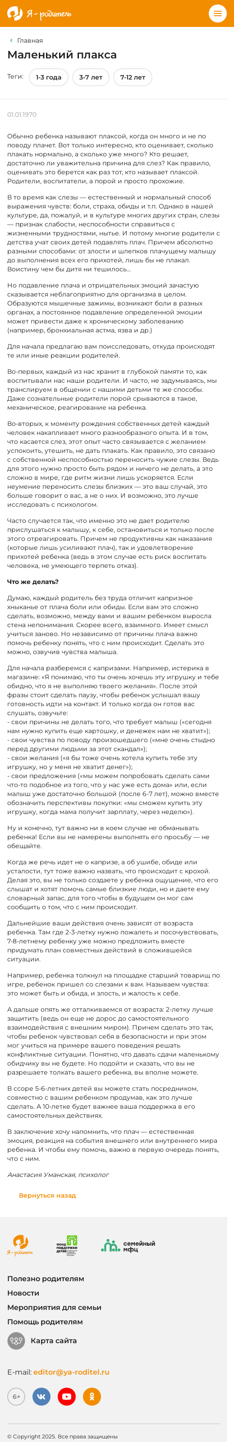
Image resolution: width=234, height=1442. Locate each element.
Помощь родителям (45, 1322)
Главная (30, 40)
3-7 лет (90, 77)
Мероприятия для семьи (54, 1307)
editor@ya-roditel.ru (71, 1372)
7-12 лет (132, 77)
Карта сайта (42, 1341)
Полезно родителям (45, 1278)
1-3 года (48, 77)
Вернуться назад (47, 1195)
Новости (23, 1293)
